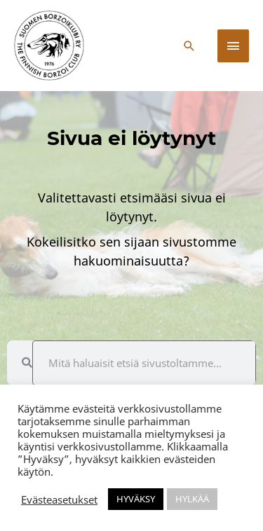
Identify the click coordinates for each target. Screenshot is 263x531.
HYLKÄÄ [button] (192, 498)
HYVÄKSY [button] (135, 498)
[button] (189, 46)
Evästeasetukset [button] (59, 499)
